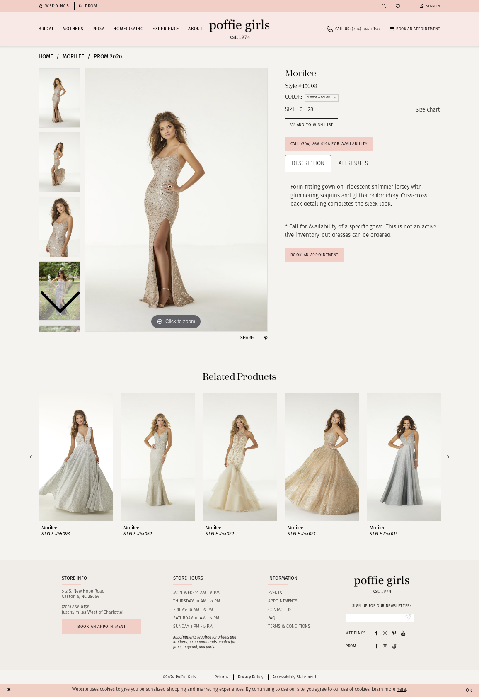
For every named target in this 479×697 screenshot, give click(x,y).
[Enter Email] (380, 618)
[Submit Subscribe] (407, 618)
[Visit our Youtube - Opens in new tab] (403, 633)
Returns (222, 677)
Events (275, 593)
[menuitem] (54, 6)
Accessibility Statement (294, 677)
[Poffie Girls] (239, 29)
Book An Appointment (315, 256)
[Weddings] (54, 6)
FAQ (271, 618)
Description (308, 165)
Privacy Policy (250, 677)
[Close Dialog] (9, 690)
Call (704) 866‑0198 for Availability (330, 145)
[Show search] (384, 6)
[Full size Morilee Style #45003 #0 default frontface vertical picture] (176, 199)
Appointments (283, 601)
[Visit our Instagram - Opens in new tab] (384, 633)
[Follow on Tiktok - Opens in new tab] (395, 646)
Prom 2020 (108, 56)
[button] (430, 6)
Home (46, 56)
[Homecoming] (88, 6)
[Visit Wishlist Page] (398, 6)
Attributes (353, 165)
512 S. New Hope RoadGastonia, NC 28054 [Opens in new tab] (83, 594)
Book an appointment (102, 626)
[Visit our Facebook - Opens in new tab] (376, 633)
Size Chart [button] (427, 110)
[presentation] (76, 457)
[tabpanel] (176, 199)
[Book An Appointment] (415, 29)
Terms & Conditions (289, 626)
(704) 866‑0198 (76, 607)
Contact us (280, 610)
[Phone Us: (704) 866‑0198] (353, 29)
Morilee (73, 56)
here (401, 690)
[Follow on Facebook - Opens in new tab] (376, 646)
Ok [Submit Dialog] (469, 690)
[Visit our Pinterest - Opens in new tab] (394, 633)
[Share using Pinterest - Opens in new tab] (266, 338)
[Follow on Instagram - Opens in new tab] (384, 646)
